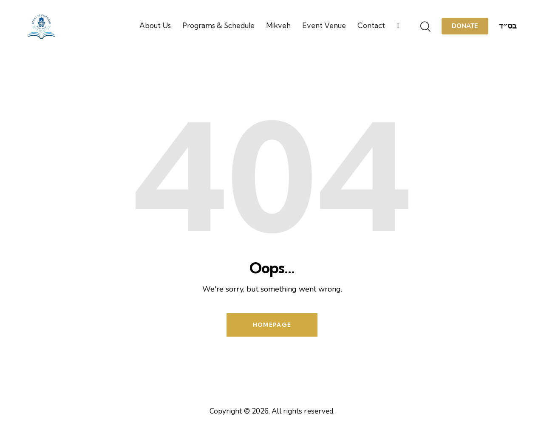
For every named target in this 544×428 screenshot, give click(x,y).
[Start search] (425, 27)
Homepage (272, 324)
